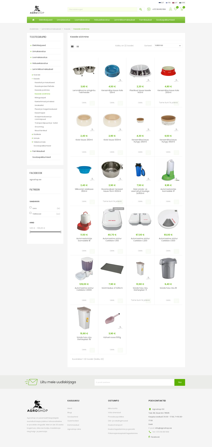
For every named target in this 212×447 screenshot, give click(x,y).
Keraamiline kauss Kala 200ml (168, 91)
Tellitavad (37, 214)
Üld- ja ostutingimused (118, 420)
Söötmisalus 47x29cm (112, 288)
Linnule (36, 138)
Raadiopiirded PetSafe (44, 86)
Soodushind (72, 416)
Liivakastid (39, 105)
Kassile (37, 79)
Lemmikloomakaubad (42, 69)
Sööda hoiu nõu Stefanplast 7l (140, 289)
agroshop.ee (35, 179)
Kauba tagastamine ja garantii (121, 429)
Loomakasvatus (39, 57)
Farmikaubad (38, 151)
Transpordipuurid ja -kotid (46, 123)
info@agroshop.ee (163, 428)
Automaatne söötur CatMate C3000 (84, 289)
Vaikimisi (168, 45)
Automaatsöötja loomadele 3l (168, 190)
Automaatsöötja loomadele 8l (84, 239)
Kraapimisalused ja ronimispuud (43, 117)
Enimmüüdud (73, 425)
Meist (69, 408)
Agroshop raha (74, 429)
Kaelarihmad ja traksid (44, 101)
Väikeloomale (40, 142)
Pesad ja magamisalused (46, 109)
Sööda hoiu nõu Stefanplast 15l (84, 338)
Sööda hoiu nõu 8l (168, 288)
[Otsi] (106, 9)
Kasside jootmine (42, 90)
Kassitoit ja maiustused (45, 82)
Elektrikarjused (39, 45)
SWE (182, 2)
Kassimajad (40, 113)
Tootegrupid (38, 37)
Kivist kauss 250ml (84, 139)
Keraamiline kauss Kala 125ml (112, 91)
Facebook (155, 437)
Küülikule (37, 134)
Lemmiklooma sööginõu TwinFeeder (84, 91)
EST (161, 2)
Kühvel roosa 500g (112, 337)
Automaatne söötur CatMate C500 (168, 239)
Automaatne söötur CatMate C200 (140, 239)
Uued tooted (73, 420)
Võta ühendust (114, 412)
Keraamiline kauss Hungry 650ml (168, 140)
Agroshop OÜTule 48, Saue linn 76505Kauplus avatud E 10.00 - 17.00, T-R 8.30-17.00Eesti (166, 417)
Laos (35, 208)
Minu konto (112, 408)
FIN (168, 2)
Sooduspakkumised (42, 146)
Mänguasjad (40, 97)
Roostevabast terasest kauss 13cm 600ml (112, 190)
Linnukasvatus (39, 51)
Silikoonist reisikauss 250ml (84, 190)
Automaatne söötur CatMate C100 (112, 239)
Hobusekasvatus (40, 63)
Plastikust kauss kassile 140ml (140, 91)
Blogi (69, 412)
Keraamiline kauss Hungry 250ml (140, 140)
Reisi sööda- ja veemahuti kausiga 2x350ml (140, 191)
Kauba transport (115, 425)
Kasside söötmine (42, 94)
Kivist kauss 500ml (112, 139)
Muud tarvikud (41, 130)
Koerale (37, 75)
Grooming (39, 127)
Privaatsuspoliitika (116, 416)
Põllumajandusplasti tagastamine (123, 433)
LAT (175, 2)
